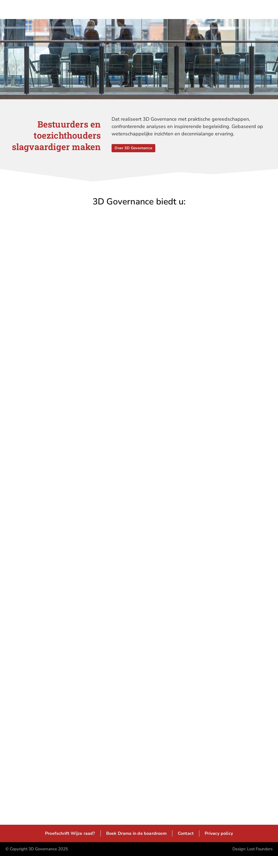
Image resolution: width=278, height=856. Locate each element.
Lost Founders (260, 849)
